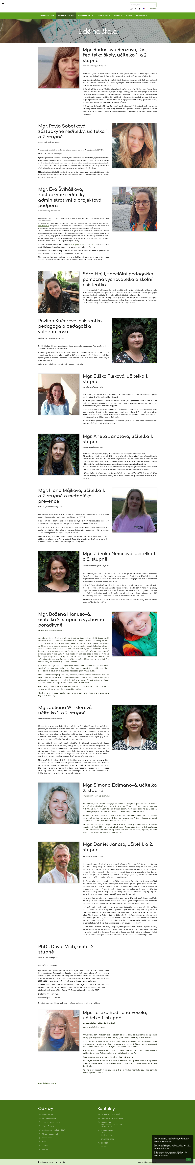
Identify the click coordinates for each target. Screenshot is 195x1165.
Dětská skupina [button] (86, 16)
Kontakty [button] (141, 16)
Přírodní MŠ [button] (104, 16)
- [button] (136, 9)
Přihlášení (152, 8)
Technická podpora (49, 1118)
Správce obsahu (47, 1114)
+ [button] (131, 9)
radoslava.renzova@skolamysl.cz (113, 1118)
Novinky (45, 1149)
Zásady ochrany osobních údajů (53, 1130)
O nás (44, 1142)
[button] (144, 8)
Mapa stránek (47, 1138)
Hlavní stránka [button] (47, 16)
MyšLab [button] (129, 16)
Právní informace (48, 1126)
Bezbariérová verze (46, 1162)
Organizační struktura (47, 1083)
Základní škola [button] (66, 16)
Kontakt (45, 1146)
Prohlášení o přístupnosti (51, 1122)
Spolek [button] (118, 16)
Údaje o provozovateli (50, 1134)
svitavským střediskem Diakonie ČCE (83, 244)
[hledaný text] (143, 4)
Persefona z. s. (43, 226)
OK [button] (189, 1159)
